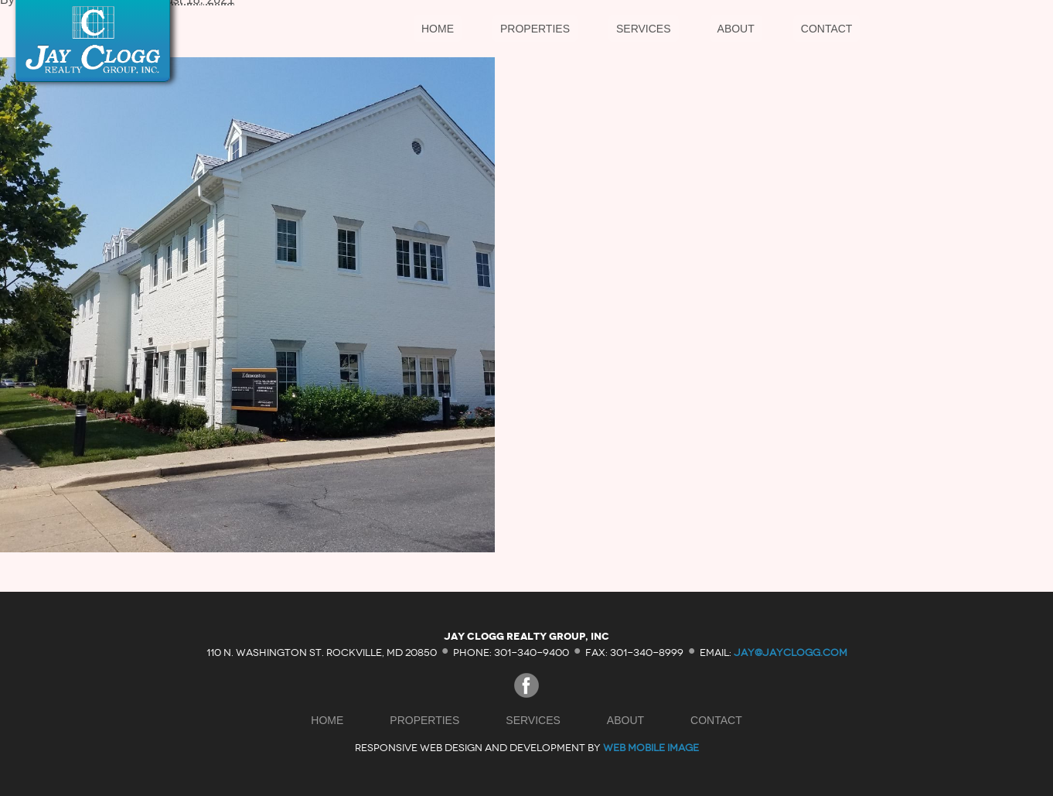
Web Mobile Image (651, 747)
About (736, 28)
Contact (827, 28)
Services (643, 28)
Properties (535, 28)
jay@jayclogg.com (790, 652)
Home (437, 28)
